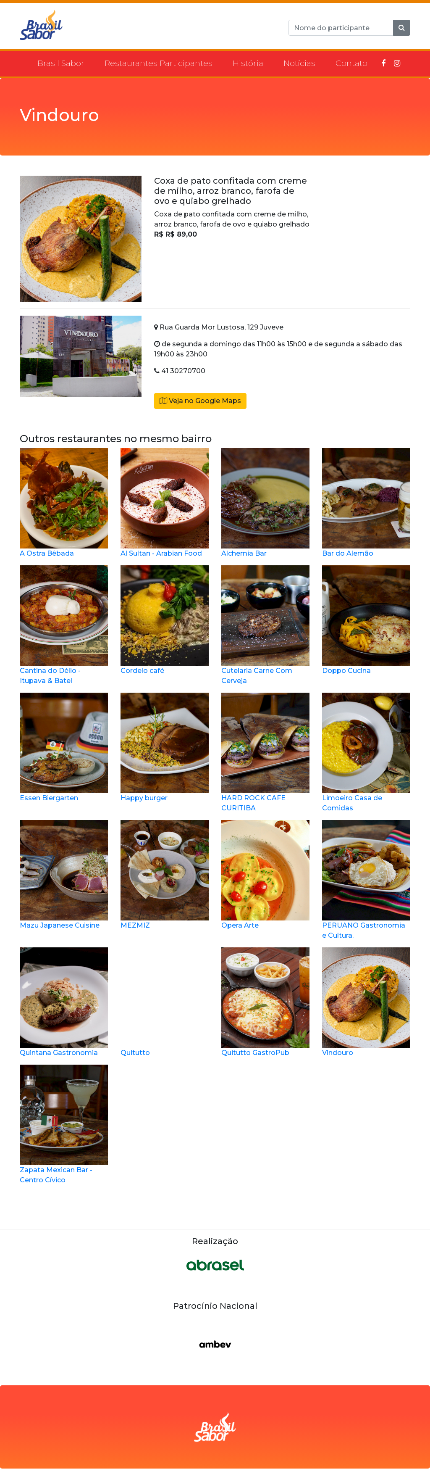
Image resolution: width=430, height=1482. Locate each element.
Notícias (299, 63)
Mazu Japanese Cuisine (64, 874)
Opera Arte (265, 874)
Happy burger (165, 747)
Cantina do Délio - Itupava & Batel (64, 625)
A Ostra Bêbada (64, 502)
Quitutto (165, 1002)
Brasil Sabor (60, 63)
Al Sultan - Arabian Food (165, 502)
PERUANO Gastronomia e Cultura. (366, 879)
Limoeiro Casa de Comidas (366, 752)
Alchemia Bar (265, 502)
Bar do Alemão (366, 502)
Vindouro (366, 1002)
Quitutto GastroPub (265, 1002)
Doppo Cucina (366, 620)
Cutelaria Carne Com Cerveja (265, 625)
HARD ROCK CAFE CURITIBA (265, 752)
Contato (351, 63)
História (248, 63)
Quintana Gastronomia (64, 1002)
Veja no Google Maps (200, 401)
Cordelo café (165, 620)
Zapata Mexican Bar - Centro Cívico (64, 1124)
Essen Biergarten (64, 747)
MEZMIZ (165, 874)
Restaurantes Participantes (158, 63)
